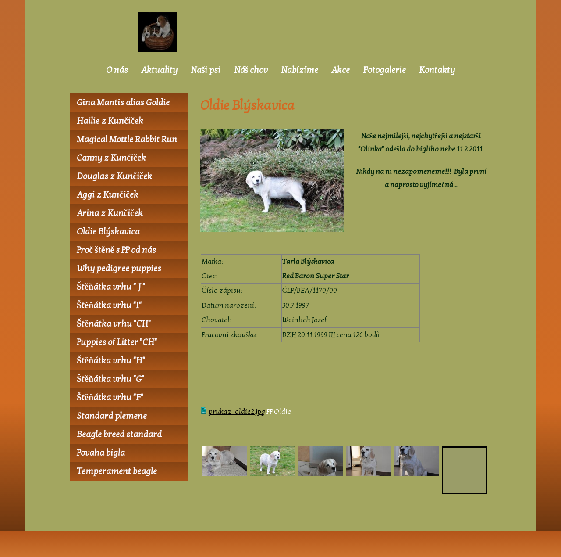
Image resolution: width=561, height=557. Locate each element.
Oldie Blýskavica (108, 231)
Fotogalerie (384, 70)
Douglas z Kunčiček (114, 176)
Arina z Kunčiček (110, 213)
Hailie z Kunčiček (110, 121)
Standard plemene (112, 416)
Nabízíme (299, 70)
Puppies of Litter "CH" (117, 342)
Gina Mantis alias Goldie (123, 102)
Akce (340, 70)
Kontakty (437, 70)
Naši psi (206, 70)
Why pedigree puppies (119, 268)
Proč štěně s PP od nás (116, 250)
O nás (117, 70)
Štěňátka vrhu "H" (111, 361)
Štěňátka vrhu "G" (110, 379)
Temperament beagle (117, 471)
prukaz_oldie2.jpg (237, 411)
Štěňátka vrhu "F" (110, 397)
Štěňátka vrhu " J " (111, 287)
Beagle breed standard (119, 434)
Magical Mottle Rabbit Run (127, 139)
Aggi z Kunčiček (107, 195)
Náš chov (251, 70)
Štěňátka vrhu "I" (109, 305)
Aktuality (159, 70)
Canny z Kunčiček (111, 158)
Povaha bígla (101, 453)
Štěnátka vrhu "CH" (114, 324)
